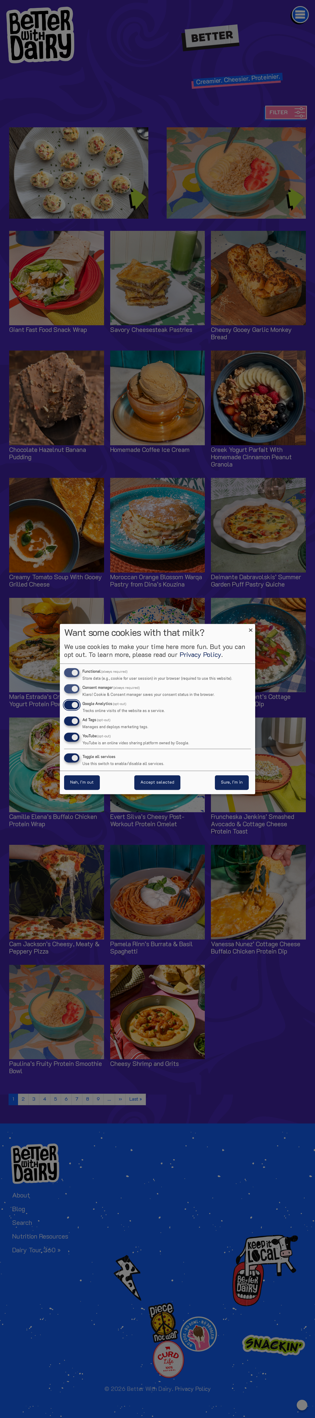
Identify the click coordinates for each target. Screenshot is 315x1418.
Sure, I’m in (232, 782)
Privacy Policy (200, 655)
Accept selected (157, 782)
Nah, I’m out (82, 782)
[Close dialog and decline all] (250, 628)
